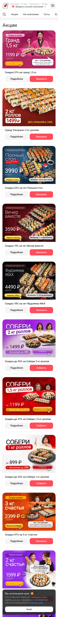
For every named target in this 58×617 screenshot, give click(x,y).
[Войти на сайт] (53, 5)
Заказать (41, 78)
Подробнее (16, 78)
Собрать (41, 367)
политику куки (36, 602)
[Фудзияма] (5, 5)
